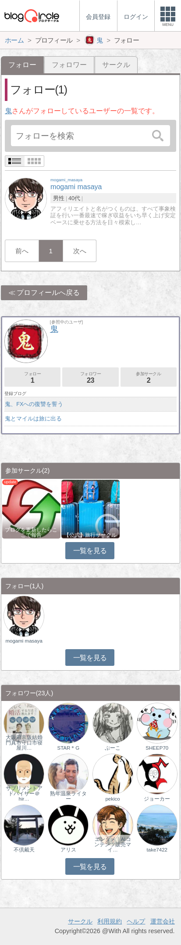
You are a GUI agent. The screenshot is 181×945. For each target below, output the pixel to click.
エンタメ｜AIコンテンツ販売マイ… (112, 844)
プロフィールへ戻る (48, 292)
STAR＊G (68, 748)
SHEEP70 (157, 748)
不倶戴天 (24, 849)
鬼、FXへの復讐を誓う (34, 404)
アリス (68, 849)
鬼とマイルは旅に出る (33, 418)
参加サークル (149, 377)
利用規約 (109, 921)
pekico (112, 798)
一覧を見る (90, 550)
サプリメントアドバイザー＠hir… (24, 793)
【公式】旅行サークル (90, 535)
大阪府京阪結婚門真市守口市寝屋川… (24, 743)
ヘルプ (136, 921)
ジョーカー (157, 798)
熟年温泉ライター (68, 796)
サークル (116, 64)
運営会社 (162, 921)
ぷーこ (113, 748)
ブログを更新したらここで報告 (31, 532)
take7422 (157, 849)
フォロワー (69, 64)
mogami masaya (23, 640)
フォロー (32, 377)
